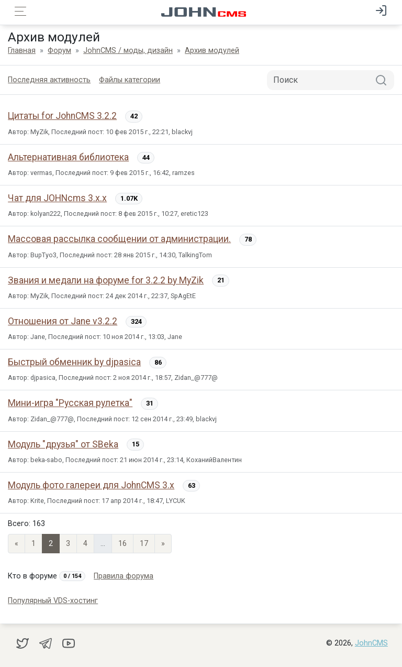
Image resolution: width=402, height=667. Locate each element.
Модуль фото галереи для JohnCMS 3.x (91, 485)
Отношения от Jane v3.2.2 (62, 321)
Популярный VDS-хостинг (53, 600)
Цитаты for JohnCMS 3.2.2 (62, 116)
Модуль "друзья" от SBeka (63, 444)
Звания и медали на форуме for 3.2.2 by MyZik (106, 280)
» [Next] (163, 543)
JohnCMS (371, 643)
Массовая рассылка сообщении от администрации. (119, 239)
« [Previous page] (16, 543)
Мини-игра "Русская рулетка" (70, 403)
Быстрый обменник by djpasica (74, 362)
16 (122, 543)
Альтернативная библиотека (68, 157)
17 (144, 543)
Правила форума (123, 576)
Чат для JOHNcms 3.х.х (57, 198)
